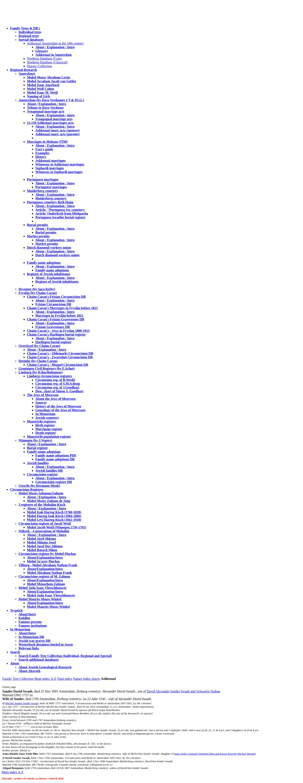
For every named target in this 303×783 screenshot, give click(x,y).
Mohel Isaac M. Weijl (42, 92)
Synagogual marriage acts (45, 111)
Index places (91, 679)
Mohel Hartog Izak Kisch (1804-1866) (54, 516)
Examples (42, 153)
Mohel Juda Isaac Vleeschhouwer (51, 595)
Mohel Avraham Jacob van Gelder (51, 81)
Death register (45, 433)
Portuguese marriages (42, 179)
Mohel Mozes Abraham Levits (48, 77)
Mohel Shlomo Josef (41, 542)
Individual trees (30, 32)
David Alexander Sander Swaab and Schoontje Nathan (183, 691)
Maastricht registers (41, 421)
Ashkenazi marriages (50, 160)
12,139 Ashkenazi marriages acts (50, 123)
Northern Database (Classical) (47, 62)
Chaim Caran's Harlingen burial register (56, 334)
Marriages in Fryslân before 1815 (59, 315)
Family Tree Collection (17, 679)
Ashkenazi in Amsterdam (53, 54)
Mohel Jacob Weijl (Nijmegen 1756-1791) (56, 527)
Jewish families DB (49, 470)
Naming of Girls (38, 96)
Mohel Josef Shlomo (41, 538)
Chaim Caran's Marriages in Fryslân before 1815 (62, 308)
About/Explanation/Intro (45, 557)
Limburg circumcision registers (49, 376)
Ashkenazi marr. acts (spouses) (57, 130)
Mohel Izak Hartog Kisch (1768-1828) (54, 512)
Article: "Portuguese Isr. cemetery (60, 210)
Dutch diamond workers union (49, 247)
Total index (64, 679)
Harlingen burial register (53, 342)
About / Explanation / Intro (54, 47)
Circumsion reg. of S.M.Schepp (57, 383)
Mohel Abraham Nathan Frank (49, 572)
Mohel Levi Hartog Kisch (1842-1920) (54, 520)
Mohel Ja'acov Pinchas (43, 561)
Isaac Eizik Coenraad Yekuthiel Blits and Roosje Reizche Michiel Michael (215, 753)
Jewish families (38, 463)
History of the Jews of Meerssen (58, 406)
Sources (41, 402)
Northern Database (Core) (44, 58)
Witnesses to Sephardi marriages (58, 172)
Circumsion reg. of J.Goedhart (57, 387)
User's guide (44, 149)
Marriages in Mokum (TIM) (47, 141)
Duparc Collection (39, 66)
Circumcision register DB (53, 482)
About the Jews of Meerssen (55, 399)
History (40, 157)
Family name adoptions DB (54, 459)
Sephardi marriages (49, 168)
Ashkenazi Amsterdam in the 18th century (55, 43)
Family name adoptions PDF (55, 455)
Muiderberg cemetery (42, 191)
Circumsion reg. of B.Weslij (55, 380)
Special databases (31, 39)
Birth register (45, 425)
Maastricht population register (49, 436)
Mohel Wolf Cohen (40, 89)
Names (77, 679)
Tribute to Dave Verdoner (45, 107)
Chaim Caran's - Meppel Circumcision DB (57, 365)
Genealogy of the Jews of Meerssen (60, 410)
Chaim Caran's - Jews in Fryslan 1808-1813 (58, 330)
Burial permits (37, 225)
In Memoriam (45, 414)
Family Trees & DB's (25, 28)
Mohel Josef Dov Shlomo (44, 546)
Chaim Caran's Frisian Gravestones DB (55, 319)
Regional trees (29, 36)
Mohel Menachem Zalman (46, 584)
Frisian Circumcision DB (53, 304)
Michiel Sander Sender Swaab (21, 703)
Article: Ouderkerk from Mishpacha (61, 213)
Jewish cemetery (47, 417)
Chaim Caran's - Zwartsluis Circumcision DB (60, 357)
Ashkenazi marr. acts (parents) (57, 134)
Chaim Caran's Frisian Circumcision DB (56, 296)
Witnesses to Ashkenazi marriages (59, 164)
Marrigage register (48, 429)
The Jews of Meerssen (42, 395)
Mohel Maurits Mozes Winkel (48, 606)
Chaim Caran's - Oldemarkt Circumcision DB (60, 353)
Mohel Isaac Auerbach (43, 85)
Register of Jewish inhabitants (48, 274)
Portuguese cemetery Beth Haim (50, 202)
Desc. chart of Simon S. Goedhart (59, 391)
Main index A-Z (45, 679)
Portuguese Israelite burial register (60, 217)
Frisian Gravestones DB (52, 327)
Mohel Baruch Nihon (42, 550)
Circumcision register (42, 474)
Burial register (37, 448)
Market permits (38, 236)
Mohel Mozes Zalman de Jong (48, 501)
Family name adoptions (44, 262)
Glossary (41, 51)
